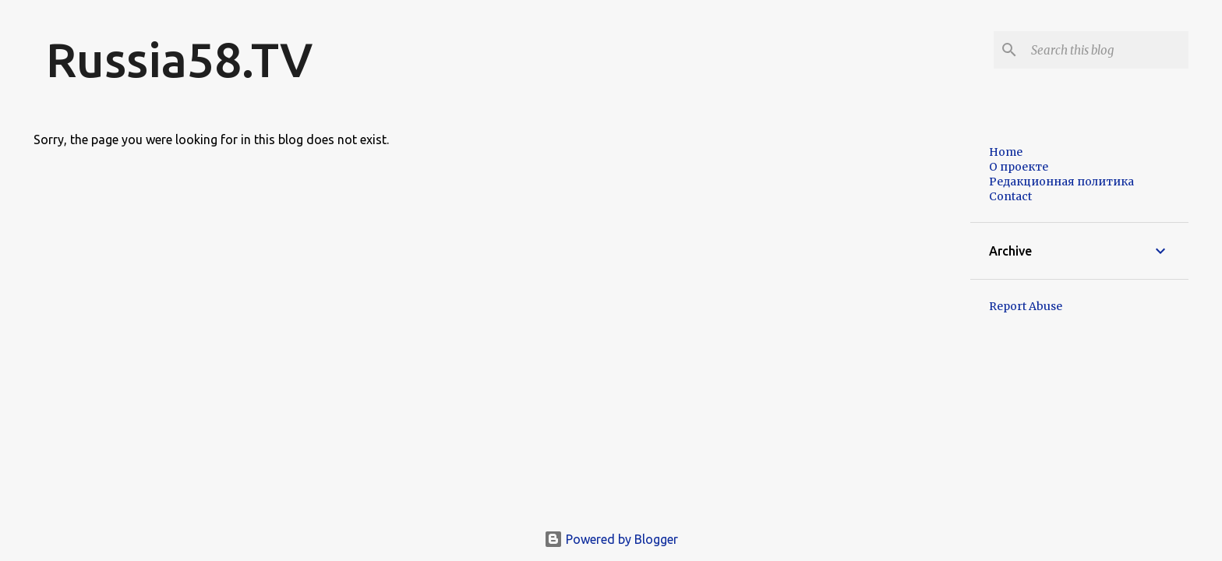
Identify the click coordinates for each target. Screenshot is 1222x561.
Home (1005, 152)
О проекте (1018, 167)
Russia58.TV (179, 59)
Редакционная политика (1061, 182)
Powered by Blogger (611, 539)
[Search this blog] (1106, 50)
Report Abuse (1025, 306)
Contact (1010, 196)
